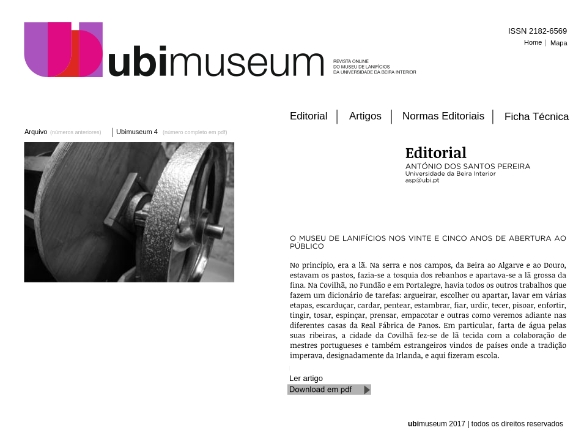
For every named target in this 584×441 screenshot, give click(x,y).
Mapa (558, 43)
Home (533, 42)
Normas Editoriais (443, 116)
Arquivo (35, 131)
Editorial (308, 116)
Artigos (365, 116)
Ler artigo (307, 378)
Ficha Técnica (537, 117)
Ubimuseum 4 (137, 131)
